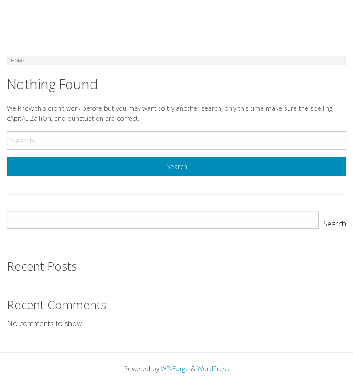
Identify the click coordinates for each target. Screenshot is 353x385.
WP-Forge (175, 368)
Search (334, 224)
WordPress (213, 368)
